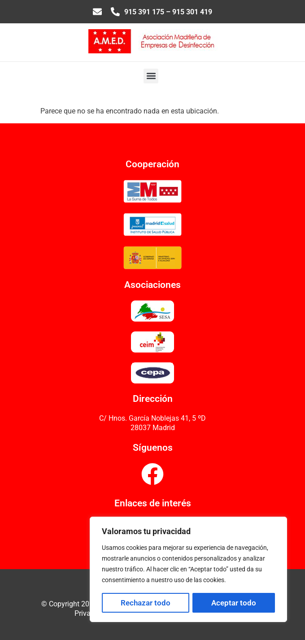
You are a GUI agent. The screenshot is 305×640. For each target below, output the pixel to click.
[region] (188, 569)
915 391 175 (144, 12)
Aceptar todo (233, 602)
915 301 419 (192, 12)
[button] (151, 76)
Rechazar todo (145, 602)
